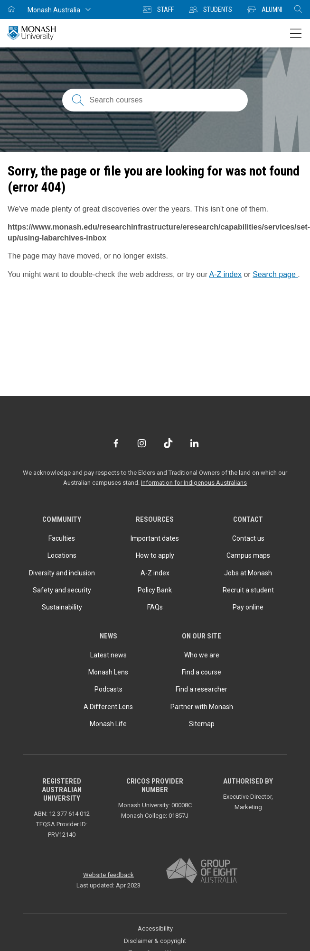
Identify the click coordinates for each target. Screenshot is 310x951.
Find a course (201, 672)
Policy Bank (155, 590)
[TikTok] (168, 443)
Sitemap (202, 724)
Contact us (248, 538)
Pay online (248, 607)
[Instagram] (141, 443)
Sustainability (62, 607)
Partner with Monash (201, 707)
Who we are (201, 655)
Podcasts (108, 689)
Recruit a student (248, 590)
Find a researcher (201, 689)
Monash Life (108, 724)
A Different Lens (108, 707)
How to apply (155, 555)
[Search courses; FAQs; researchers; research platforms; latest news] (155, 100)
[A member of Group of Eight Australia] (202, 871)
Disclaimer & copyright (155, 940)
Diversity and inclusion (62, 573)
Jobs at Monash (248, 573)
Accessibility (155, 928)
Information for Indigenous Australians (194, 482)
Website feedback (108, 874)
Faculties (61, 538)
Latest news (108, 655)
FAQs (155, 607)
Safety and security (62, 590)
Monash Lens (108, 672)
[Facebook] (115, 443)
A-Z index (225, 274)
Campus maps (248, 555)
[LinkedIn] (194, 443)
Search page (275, 274)
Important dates (155, 538)
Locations (61, 555)
